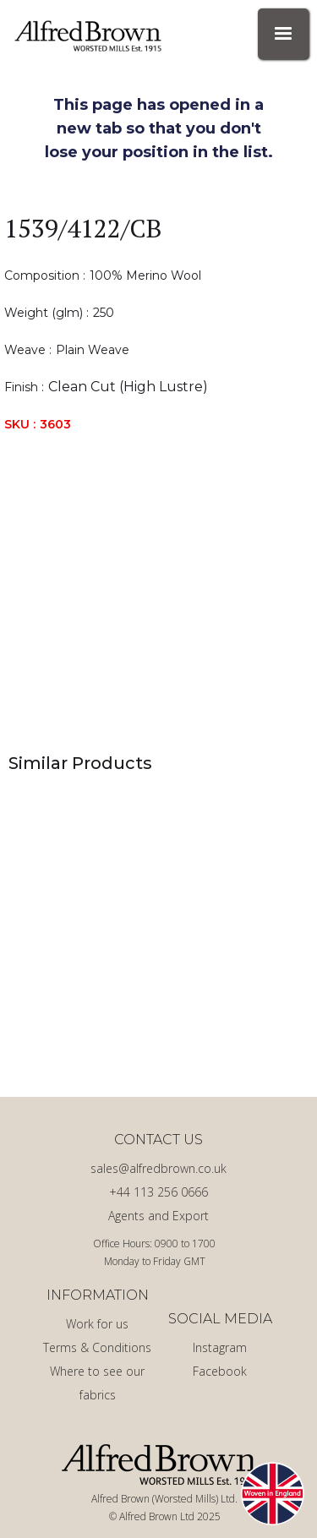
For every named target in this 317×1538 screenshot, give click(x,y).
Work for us (97, 1324)
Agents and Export (158, 1216)
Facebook (220, 1371)
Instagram (220, 1347)
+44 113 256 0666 (158, 1192)
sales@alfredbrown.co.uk (158, 1168)
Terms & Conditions (97, 1347)
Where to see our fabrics (97, 1383)
